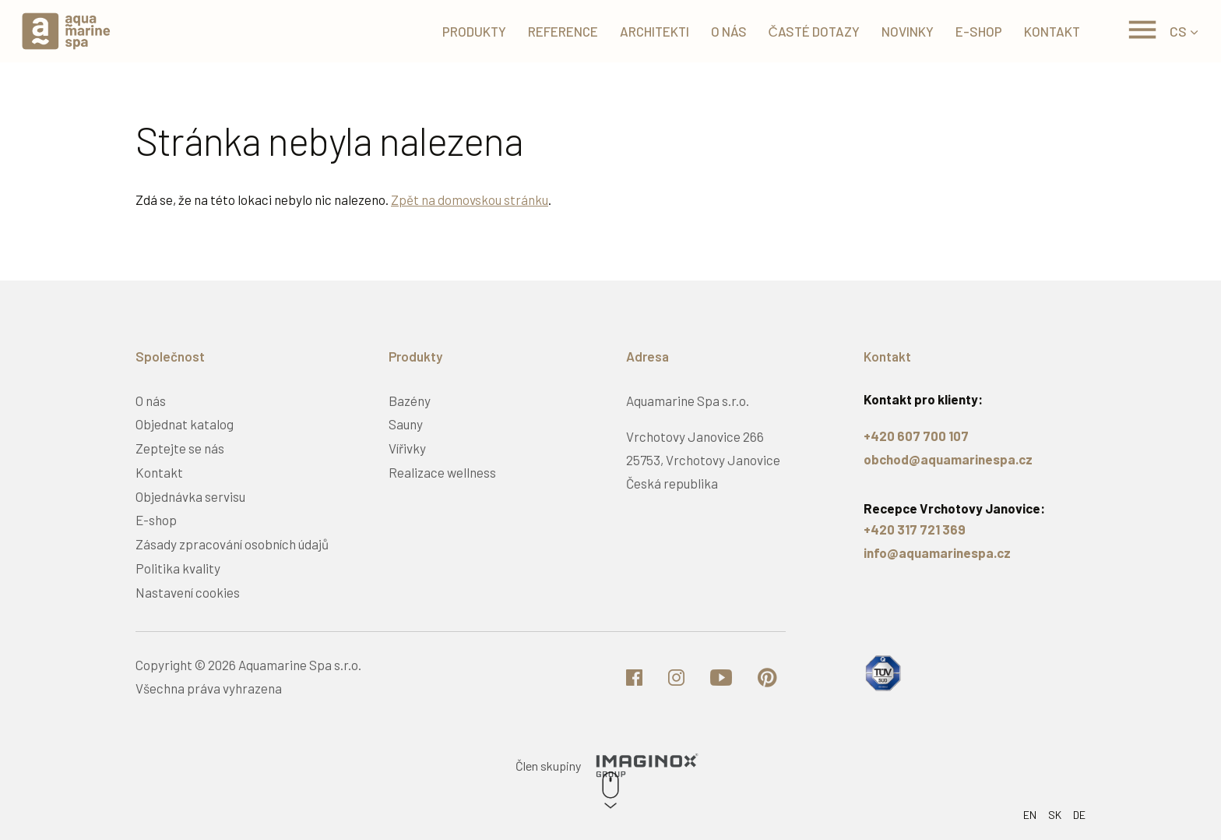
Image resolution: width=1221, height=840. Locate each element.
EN (1029, 814)
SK (1054, 814)
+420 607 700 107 (916, 435)
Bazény (410, 400)
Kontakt (159, 472)
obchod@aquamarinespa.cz (948, 459)
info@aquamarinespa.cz (937, 552)
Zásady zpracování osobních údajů (232, 544)
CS (1178, 31)
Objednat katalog (184, 424)
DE (1079, 814)
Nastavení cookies (187, 592)
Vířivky (407, 448)
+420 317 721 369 (915, 529)
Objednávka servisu (190, 496)
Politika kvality (177, 568)
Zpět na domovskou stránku (469, 199)
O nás (150, 400)
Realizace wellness (442, 472)
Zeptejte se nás (179, 448)
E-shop (156, 520)
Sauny (406, 424)
